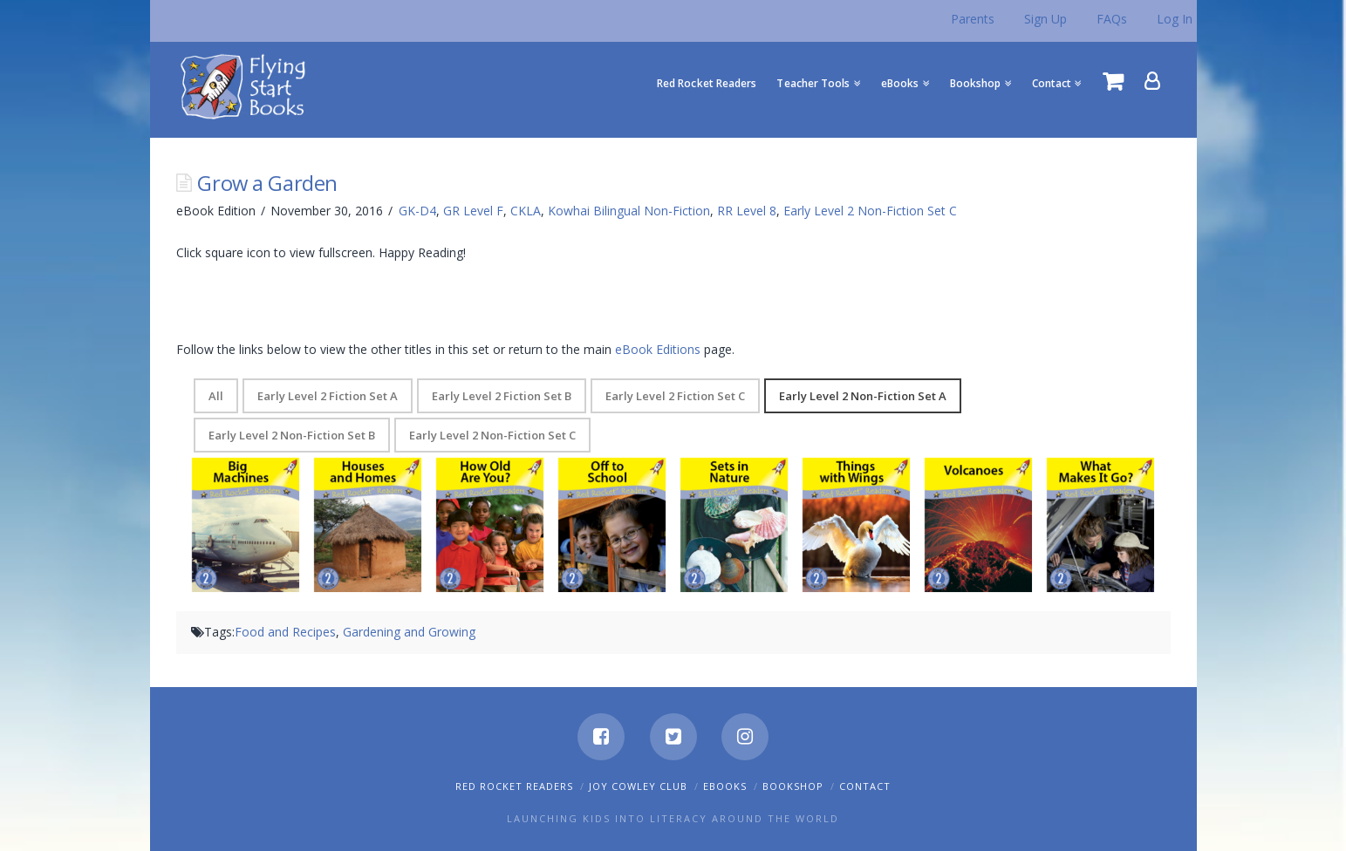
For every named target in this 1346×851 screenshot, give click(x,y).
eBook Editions (657, 349)
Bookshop (792, 786)
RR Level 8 (746, 210)
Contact (865, 786)
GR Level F (473, 210)
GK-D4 (417, 210)
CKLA (525, 210)
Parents (972, 18)
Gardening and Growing (409, 631)
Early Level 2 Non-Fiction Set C (870, 210)
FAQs (1112, 18)
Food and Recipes (285, 631)
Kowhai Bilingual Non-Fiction (629, 210)
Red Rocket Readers (514, 786)
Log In (1174, 18)
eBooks (725, 786)
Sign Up (1045, 18)
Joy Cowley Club (638, 786)
